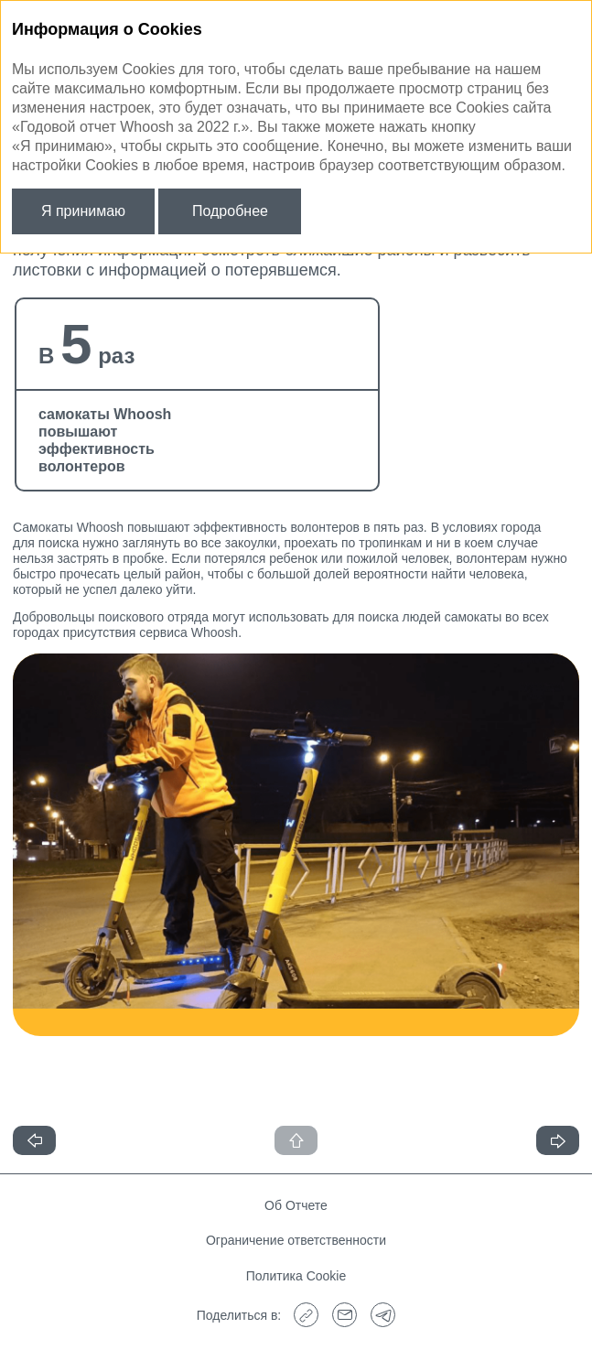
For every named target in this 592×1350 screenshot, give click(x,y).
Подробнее (230, 211)
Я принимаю (83, 211)
